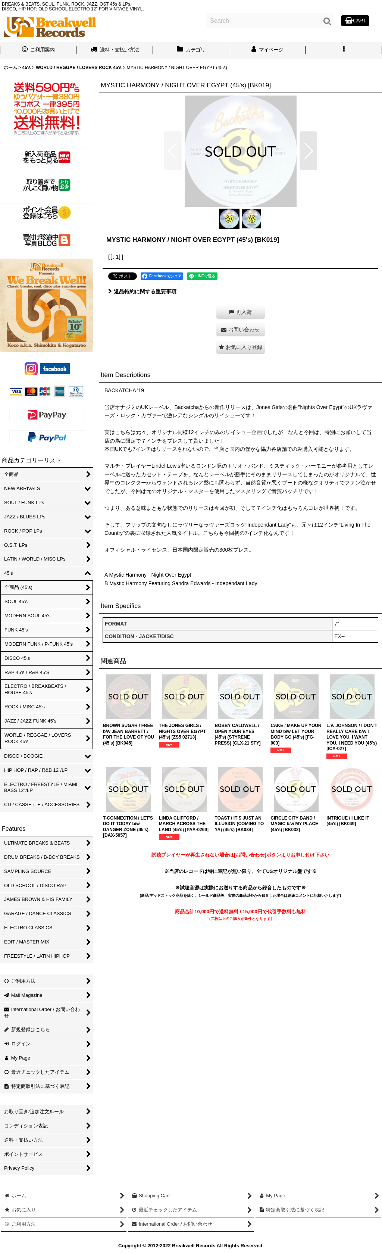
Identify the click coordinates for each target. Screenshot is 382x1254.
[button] (344, 50)
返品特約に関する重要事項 (142, 291)
